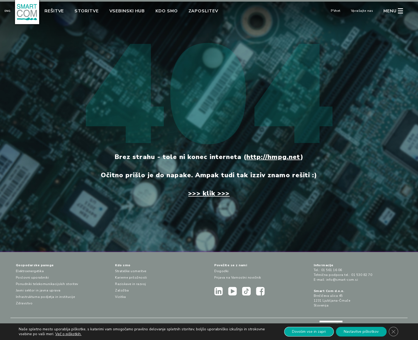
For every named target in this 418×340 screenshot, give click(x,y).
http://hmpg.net (273, 157)
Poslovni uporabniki (32, 277)
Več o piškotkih (68, 334)
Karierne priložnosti (131, 277)
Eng (7, 11)
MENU (390, 11)
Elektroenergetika (30, 271)
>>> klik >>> (209, 193)
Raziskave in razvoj (130, 284)
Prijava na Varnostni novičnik (237, 277)
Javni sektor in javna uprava (38, 290)
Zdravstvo (24, 303)
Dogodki (221, 271)
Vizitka (120, 297)
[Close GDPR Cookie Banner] (393, 332)
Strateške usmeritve (130, 271)
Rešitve (54, 11)
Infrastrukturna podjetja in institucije (45, 297)
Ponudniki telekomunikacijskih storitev (47, 284)
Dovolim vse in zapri (308, 331)
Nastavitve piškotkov (360, 331)
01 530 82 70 (361, 275)
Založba (122, 290)
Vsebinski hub (127, 11)
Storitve (86, 11)
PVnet (336, 11)
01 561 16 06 (331, 270)
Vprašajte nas (362, 11)
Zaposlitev (203, 11)
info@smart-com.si (342, 280)
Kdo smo (166, 11)
